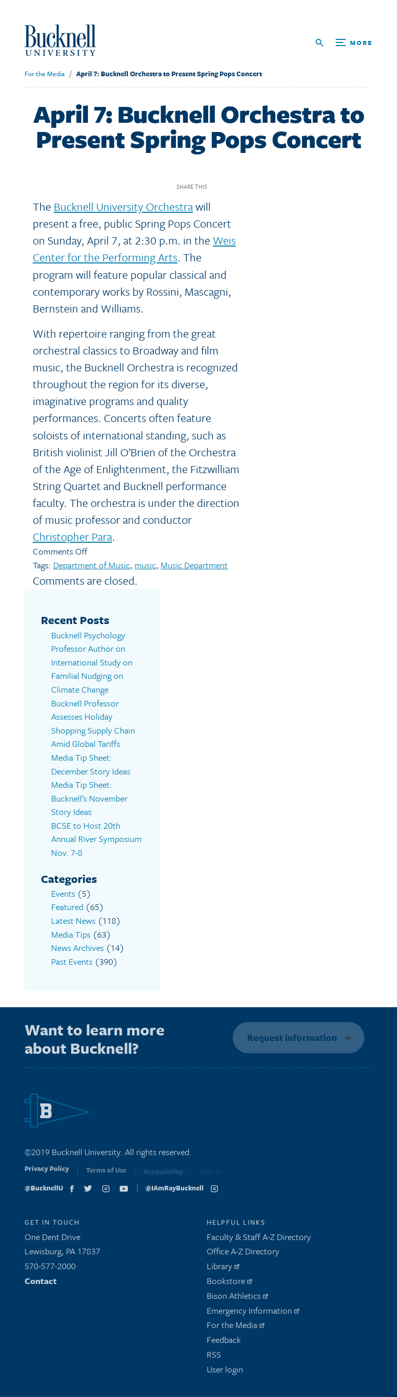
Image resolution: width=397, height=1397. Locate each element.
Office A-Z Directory (243, 1253)
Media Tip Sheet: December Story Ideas (90, 763)
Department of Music (91, 565)
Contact (41, 1282)
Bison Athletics (237, 1297)
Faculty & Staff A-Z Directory (259, 1238)
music (145, 565)
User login (225, 1370)
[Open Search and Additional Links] (344, 43)
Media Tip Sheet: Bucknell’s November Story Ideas (89, 797)
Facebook (218, 186)
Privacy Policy (47, 1172)
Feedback (224, 1341)
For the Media (44, 74)
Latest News (73, 919)
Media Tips (71, 933)
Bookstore (229, 1282)
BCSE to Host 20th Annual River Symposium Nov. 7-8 (96, 838)
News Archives (77, 946)
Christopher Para (72, 536)
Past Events (72, 960)
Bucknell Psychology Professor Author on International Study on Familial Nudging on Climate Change (92, 662)
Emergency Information (253, 1311)
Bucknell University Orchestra (123, 206)
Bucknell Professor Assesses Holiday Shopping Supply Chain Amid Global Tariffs (93, 723)
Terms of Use (106, 1173)
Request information (291, 1036)
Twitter (236, 186)
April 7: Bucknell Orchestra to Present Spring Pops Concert (169, 74)
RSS (214, 1355)
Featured (67, 906)
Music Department (194, 565)
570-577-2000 (50, 1267)
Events (63, 892)
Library (223, 1267)
